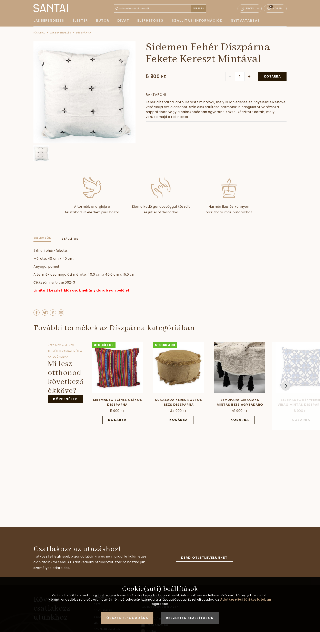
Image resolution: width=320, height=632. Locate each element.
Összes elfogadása (127, 617)
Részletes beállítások (190, 617)
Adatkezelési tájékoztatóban (245, 599)
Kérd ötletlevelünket (204, 557)
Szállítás (69, 239)
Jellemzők (42, 238)
